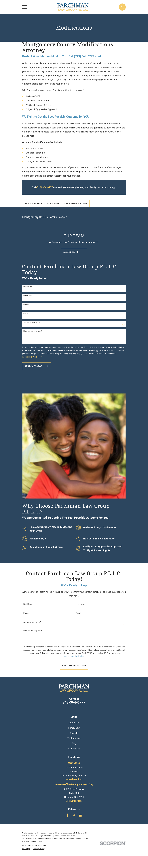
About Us (74, 722)
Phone (26, 305)
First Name (27, 287)
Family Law (74, 728)
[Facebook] (67, 815)
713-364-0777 (74, 702)
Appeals (74, 733)
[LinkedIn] (80, 815)
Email (25, 314)
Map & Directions (74, 779)
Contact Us (74, 748)
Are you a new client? (32, 323)
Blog (74, 743)
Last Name (27, 296)
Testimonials (74, 738)
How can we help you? (32, 331)
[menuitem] (26, 848)
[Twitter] (74, 815)
